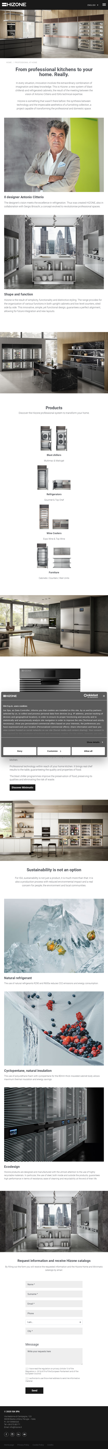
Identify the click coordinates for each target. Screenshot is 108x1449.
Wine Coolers (54, 533)
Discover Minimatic (22, 787)
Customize (54, 751)
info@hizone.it (16, 1427)
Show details (93, 742)
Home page (9, 1445)
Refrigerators (54, 494)
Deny (19, 751)
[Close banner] (104, 696)
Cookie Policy (38, 1445)
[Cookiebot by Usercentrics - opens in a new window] (86, 696)
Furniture (54, 572)
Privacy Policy (23, 1445)
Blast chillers (54, 455)
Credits (50, 1445)
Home (9, 62)
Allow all (88, 751)
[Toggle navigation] (104, 5)
